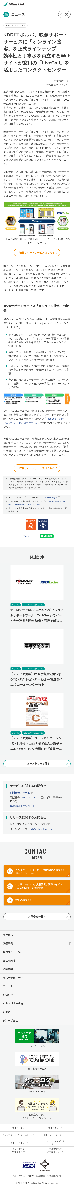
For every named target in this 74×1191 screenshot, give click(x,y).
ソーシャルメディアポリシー (55, 1142)
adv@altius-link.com (41, 829)
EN (62, 4)
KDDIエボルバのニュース (15, 25)
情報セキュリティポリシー (55, 1135)
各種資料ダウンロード (22, 806)
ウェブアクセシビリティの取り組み (18, 1135)
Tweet (27, 536)
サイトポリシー (55, 1128)
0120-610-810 (30, 797)
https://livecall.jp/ (49, 497)
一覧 (65, 14)
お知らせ (8, 994)
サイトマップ (18, 1128)
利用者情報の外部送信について (55, 1150)
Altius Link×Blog (13, 1003)
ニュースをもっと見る (37, 763)
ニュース (8, 986)
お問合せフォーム (20, 792)
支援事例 (8, 943)
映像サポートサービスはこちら (37, 252)
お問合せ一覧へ (37, 916)
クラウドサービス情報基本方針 (18, 1150)
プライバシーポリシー (18, 1143)
